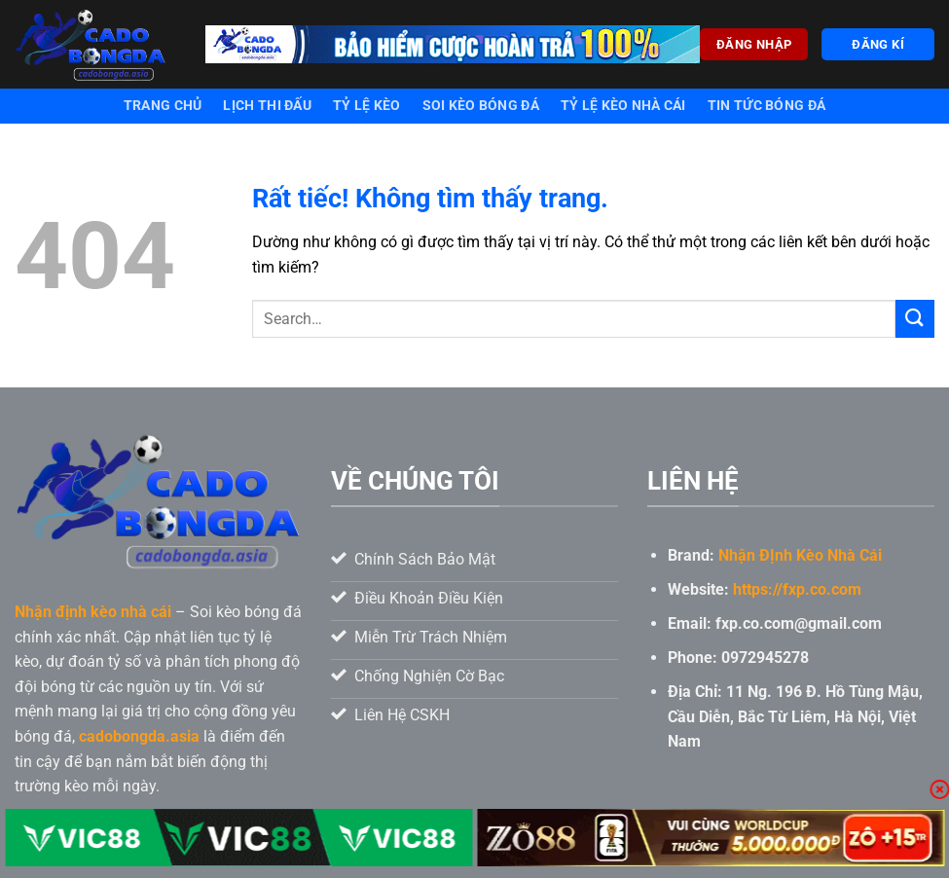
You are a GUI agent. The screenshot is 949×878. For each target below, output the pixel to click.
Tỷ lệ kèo (367, 105)
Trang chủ (163, 105)
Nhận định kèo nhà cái (93, 612)
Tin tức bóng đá (766, 105)
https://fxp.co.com (797, 589)
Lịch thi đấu (266, 105)
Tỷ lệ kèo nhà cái (623, 105)
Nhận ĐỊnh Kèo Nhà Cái (800, 555)
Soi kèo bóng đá (480, 105)
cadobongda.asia (139, 736)
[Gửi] (914, 319)
